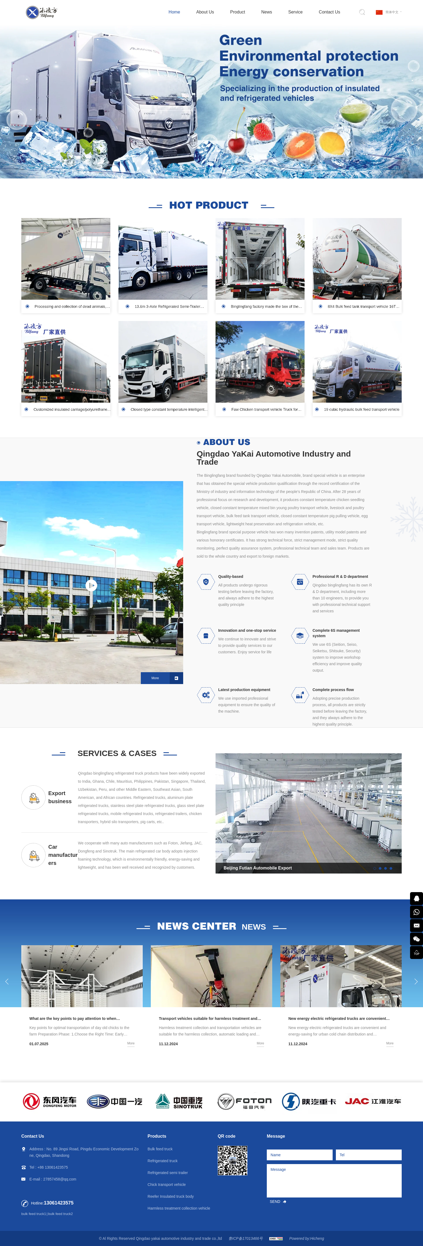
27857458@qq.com (59, 1179)
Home (174, 12)
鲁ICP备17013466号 (245, 1238)
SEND (275, 1201)
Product (237, 12)
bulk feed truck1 (33, 1214)
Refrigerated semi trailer (168, 1173)
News (266, 12)
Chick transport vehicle (167, 1184)
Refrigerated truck (163, 1161)
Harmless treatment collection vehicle (179, 1208)
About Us (205, 12)
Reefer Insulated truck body (171, 1196)
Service (295, 12)
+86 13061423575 (52, 1167)
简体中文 (392, 12)
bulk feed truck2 (60, 1214)
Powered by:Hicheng (306, 1238)
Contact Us (329, 12)
